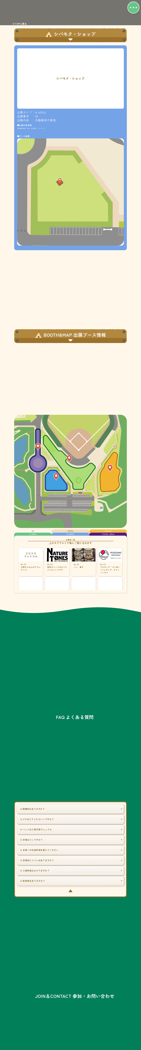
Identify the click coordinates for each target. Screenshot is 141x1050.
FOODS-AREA (108, 535)
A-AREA (33, 535)
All (32, 531)
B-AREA (70, 535)
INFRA (70, 531)
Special (108, 531)
